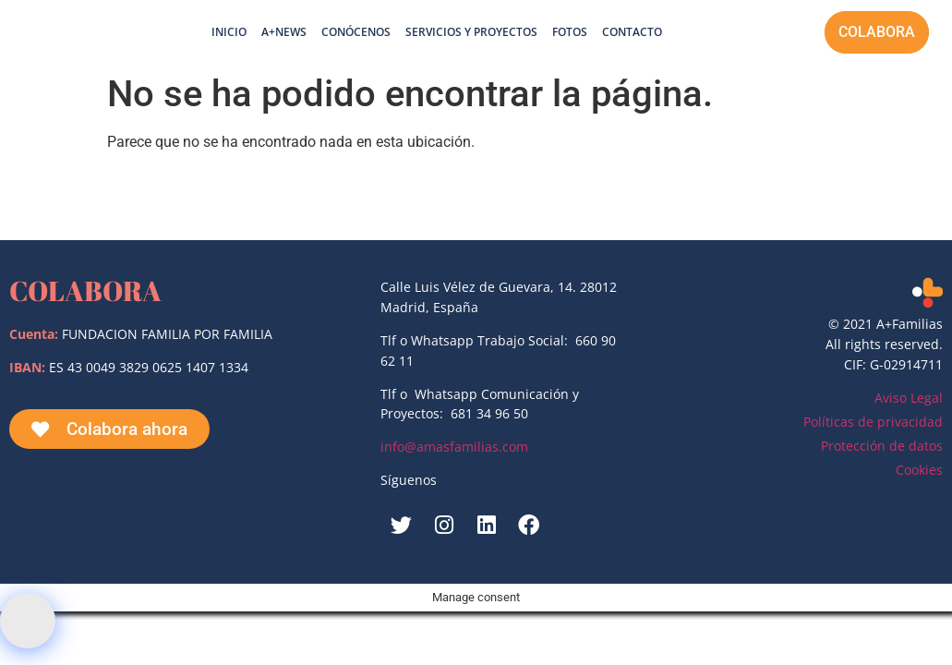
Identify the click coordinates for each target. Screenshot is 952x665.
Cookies (919, 469)
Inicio (229, 32)
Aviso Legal (908, 397)
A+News (284, 32)
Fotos (569, 32)
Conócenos (356, 32)
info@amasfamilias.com (454, 446)
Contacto (632, 32)
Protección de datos (882, 445)
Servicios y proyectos (471, 32)
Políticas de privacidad (873, 421)
